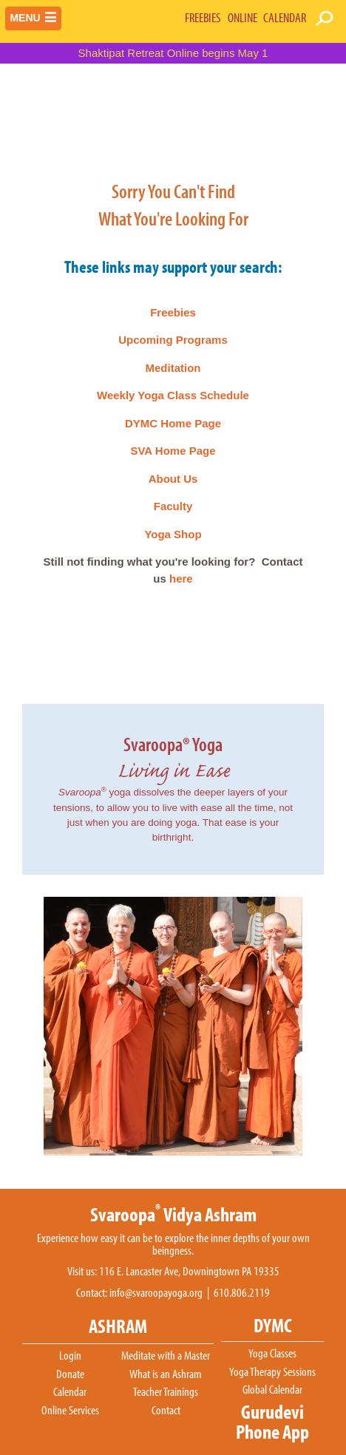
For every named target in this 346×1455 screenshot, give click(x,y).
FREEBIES (203, 17)
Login (70, 1356)
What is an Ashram (165, 1374)
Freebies (173, 312)
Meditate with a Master (165, 1356)
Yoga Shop (172, 534)
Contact (166, 1410)
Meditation (173, 368)
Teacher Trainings (165, 1392)
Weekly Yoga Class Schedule (173, 395)
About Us (173, 478)
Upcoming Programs (173, 339)
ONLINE (242, 17)
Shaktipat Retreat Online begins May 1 (173, 53)
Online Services (70, 1410)
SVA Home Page (172, 450)
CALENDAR (284, 17)
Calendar (69, 1392)
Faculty (173, 506)
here (181, 578)
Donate (70, 1374)
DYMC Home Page (173, 423)
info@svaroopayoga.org (156, 1292)
